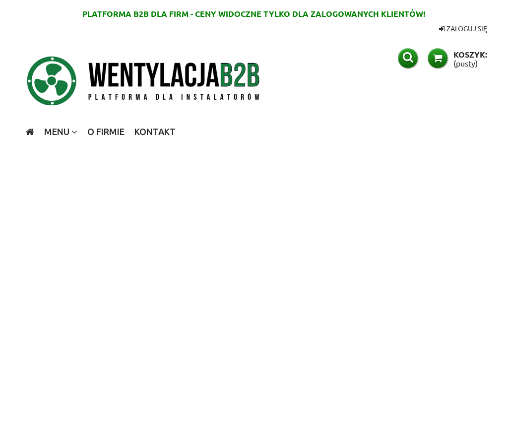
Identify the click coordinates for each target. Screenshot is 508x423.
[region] (254, 278)
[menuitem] (60, 131)
